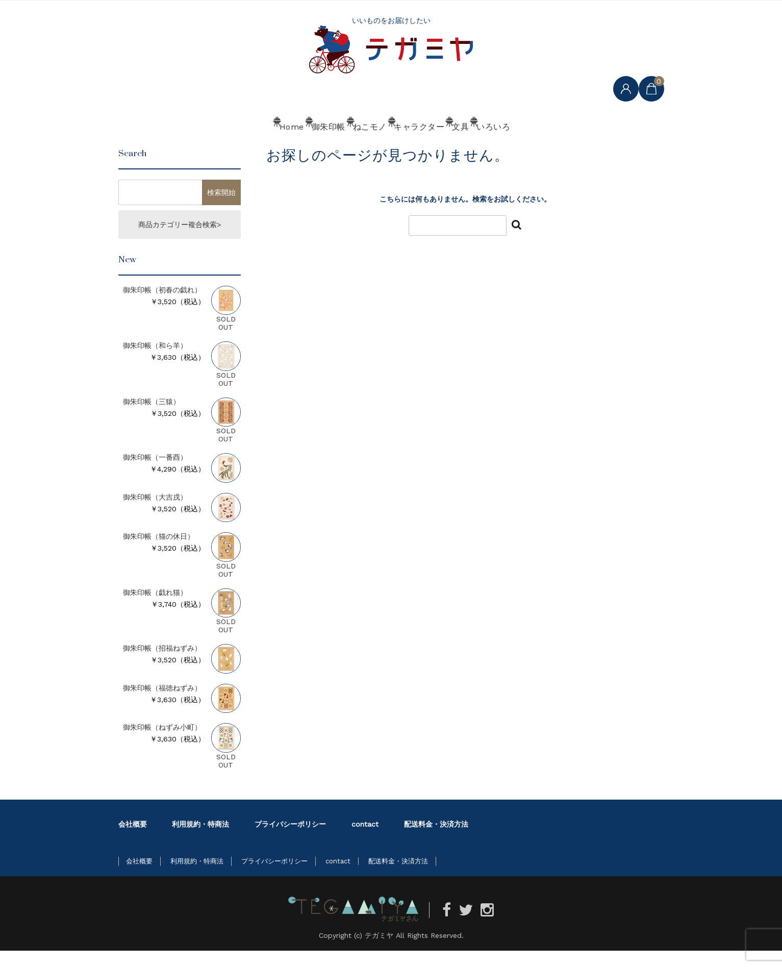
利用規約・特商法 (200, 840)
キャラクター (430, 146)
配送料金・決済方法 (436, 840)
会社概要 (132, 840)
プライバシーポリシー (290, 840)
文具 (500, 146)
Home (215, 146)
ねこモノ (352, 146)
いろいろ (563, 146)
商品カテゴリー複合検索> (179, 241)
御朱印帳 (281, 146)
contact (365, 840)
